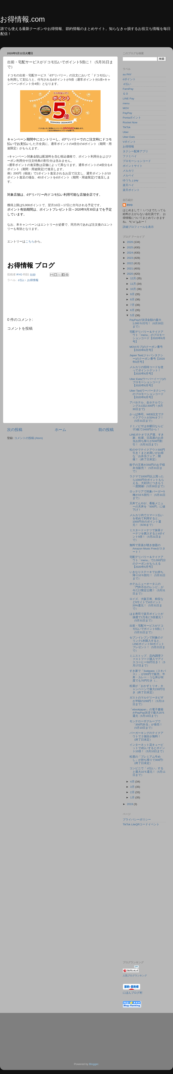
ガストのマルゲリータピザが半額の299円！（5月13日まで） (147, 701)
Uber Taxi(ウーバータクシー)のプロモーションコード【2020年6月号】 (147, 394)
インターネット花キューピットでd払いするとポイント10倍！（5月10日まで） (148, 748)
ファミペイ (130, 156)
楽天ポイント (131, 189)
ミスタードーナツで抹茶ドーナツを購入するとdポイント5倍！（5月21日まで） (147, 535)
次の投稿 (14, 430)
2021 (130, 268)
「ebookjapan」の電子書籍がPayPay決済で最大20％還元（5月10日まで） (147, 712)
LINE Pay (128, 98)
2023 (130, 257)
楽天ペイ (128, 185)
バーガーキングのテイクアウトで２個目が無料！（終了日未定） (146, 736)
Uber (126, 132)
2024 (130, 252)
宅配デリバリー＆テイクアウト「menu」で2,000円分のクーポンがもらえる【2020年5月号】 (148, 561)
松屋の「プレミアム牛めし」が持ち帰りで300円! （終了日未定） (146, 760)
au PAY (127, 74)
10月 (133, 288)
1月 (132, 797)
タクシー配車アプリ (135, 151)
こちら (29, 241)
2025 (130, 247)
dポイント (129, 79)
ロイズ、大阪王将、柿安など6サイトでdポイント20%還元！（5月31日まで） (146, 603)
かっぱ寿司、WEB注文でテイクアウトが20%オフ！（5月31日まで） (147, 417)
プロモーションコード (137, 161)
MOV (126, 108)
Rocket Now (130, 122)
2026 (130, 241)
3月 (132, 786)
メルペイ (128, 175)
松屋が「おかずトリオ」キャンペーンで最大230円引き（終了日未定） (147, 689)
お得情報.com (22, 19)
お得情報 (32, 280)
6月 (132, 310)
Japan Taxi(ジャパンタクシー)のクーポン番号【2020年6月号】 (147, 358)
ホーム (60, 430)
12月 (133, 278)
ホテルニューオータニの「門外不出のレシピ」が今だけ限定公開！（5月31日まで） (147, 588)
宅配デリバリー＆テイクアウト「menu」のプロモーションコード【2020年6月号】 (148, 336)
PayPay (127, 113)
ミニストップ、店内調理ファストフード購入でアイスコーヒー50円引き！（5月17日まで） (147, 660)
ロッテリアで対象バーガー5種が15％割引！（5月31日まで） (148, 494)
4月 (132, 781)
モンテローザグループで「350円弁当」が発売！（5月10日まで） (146, 724)
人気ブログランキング (135, 975)
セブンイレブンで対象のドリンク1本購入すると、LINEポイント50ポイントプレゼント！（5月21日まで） (147, 644)
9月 (132, 294)
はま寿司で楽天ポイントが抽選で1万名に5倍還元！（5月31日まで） (147, 617)
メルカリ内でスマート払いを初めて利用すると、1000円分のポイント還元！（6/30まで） (146, 520)
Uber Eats (129, 136)
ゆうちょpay (130, 180)
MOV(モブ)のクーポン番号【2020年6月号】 (146, 348)
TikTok (127, 127)
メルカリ (128, 170)
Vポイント (129, 141)
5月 (132, 315)
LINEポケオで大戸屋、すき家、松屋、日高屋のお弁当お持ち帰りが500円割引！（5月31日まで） (147, 439)
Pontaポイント (132, 117)
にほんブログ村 (132, 992)
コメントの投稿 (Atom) (28, 438)
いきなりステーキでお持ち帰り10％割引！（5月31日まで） (148, 575)
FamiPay (128, 88)
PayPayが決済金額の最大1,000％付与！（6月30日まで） (147, 323)
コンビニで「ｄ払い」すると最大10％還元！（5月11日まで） (148, 771)
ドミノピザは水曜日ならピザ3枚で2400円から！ (146, 428)
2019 (130, 804)
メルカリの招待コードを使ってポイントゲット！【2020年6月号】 (146, 370)
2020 (130, 273)
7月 (132, 304)
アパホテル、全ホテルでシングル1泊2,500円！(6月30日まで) (146, 405)
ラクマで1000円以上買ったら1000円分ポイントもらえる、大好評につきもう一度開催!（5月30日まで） (148, 481)
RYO (130, 205)
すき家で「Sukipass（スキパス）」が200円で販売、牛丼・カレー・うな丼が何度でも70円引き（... (148, 675)
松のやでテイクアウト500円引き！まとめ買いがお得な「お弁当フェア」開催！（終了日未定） (147, 454)
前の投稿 (106, 430)
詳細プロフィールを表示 (138, 226)
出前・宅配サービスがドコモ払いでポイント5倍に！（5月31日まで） (147, 629)
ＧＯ (125, 93)
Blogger (93, 1064)
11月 (133, 283)
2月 (132, 792)
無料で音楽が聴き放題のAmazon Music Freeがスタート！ (147, 548)
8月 (132, 299)
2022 (130, 263)
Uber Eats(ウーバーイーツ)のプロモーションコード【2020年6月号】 (148, 382)
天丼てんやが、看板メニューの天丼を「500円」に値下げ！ (147, 506)
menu (126, 103)
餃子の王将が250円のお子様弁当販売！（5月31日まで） (147, 468)
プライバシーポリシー (137, 819)
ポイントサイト (132, 165)
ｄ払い (21, 280)
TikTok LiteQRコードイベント (141, 824)
